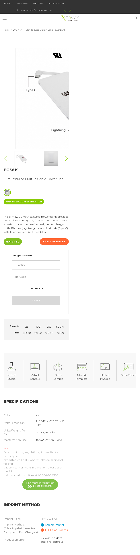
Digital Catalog (48, 496)
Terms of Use (47, 518)
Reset (105, 163)
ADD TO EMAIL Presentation (94, 64)
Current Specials (14, 518)
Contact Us (11, 507)
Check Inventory (122, 104)
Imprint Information (51, 507)
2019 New (17, 23)
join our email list (70, 477)
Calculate (105, 151)
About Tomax (47, 501)
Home (6, 23)
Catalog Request (14, 501)
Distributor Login (14, 513)
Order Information (50, 513)
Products (9, 496)
